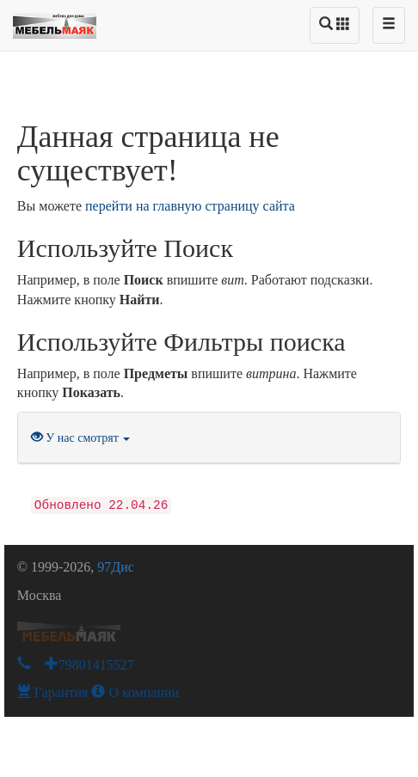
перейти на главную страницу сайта (190, 206)
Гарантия (53, 692)
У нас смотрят (81, 437)
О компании (135, 692)
